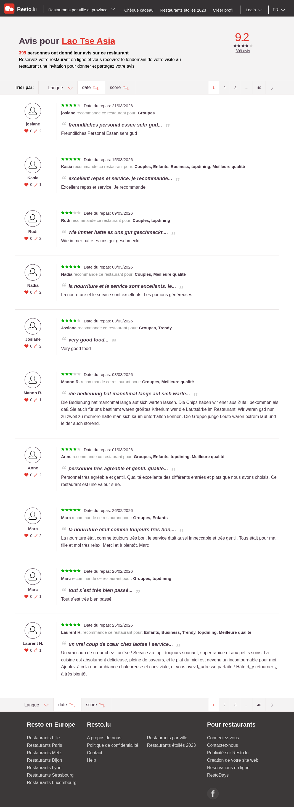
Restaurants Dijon (44, 760)
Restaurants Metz (44, 752)
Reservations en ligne (228, 767)
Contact (94, 752)
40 (259, 88)
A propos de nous (104, 737)
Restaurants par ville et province (81, 9)
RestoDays (218, 775)
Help (91, 760)
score (116, 87)
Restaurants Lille (43, 737)
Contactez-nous (222, 745)
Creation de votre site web (232, 760)
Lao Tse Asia (88, 41)
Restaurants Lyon (44, 767)
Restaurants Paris (44, 745)
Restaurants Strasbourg (50, 775)
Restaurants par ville (167, 737)
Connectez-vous (223, 737)
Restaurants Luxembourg (52, 782)
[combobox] (255, 10)
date (87, 87)
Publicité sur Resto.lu (227, 752)
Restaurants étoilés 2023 (171, 745)
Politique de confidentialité (112, 745)
